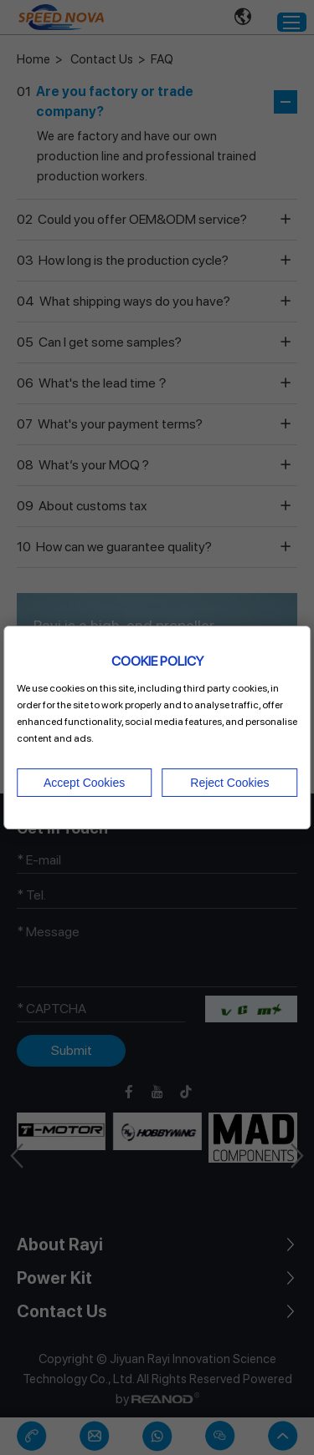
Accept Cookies (84, 782)
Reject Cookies (229, 782)
